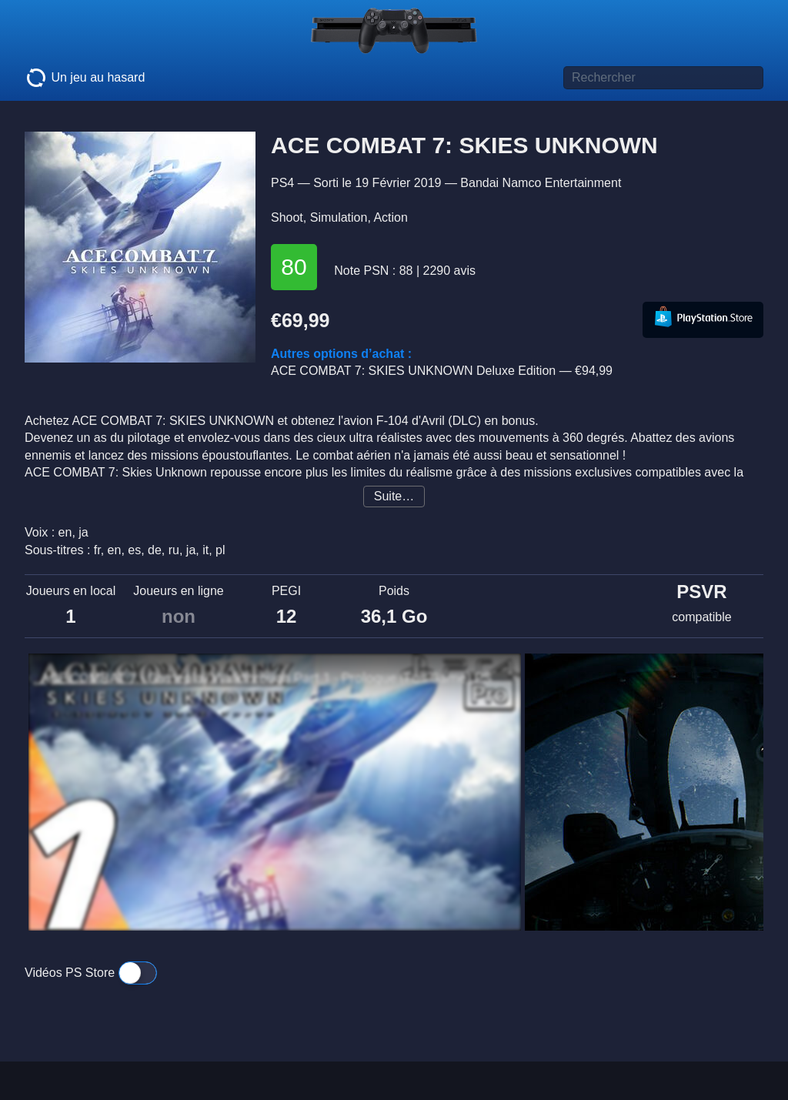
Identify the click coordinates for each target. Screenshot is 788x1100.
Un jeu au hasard (85, 77)
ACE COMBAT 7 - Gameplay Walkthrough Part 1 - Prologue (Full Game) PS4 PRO (271, 678)
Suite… (394, 496)
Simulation (339, 217)
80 (293, 266)
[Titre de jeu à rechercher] (663, 77)
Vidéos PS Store (91, 972)
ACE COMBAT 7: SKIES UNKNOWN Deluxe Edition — (442, 370)
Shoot (287, 217)
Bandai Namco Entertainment (540, 182)
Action (390, 217)
